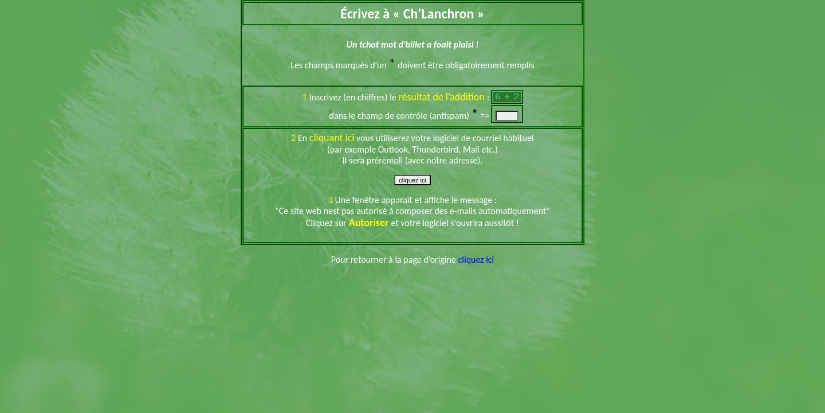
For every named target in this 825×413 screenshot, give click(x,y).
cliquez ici (476, 259)
